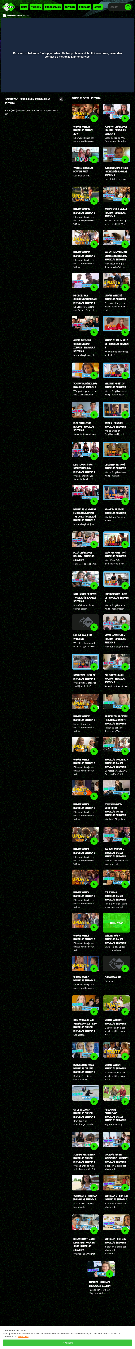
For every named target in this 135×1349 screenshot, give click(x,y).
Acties (97, 7)
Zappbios (70, 7)
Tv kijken (36, 7)
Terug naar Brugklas (18, 15)
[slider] (67, 80)
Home (24, 7)
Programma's (53, 7)
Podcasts (84, 7)
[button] (7, 86)
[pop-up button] (121, 86)
